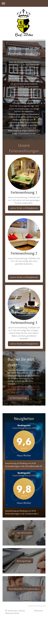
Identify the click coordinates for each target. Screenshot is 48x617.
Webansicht (38, 610)
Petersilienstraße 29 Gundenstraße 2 (24, 589)
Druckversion (11, 610)
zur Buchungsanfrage (18, 398)
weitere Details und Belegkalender (24, 208)
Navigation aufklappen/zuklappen (24, 3)
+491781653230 (24, 533)
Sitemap (22, 610)
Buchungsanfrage (24, 561)
